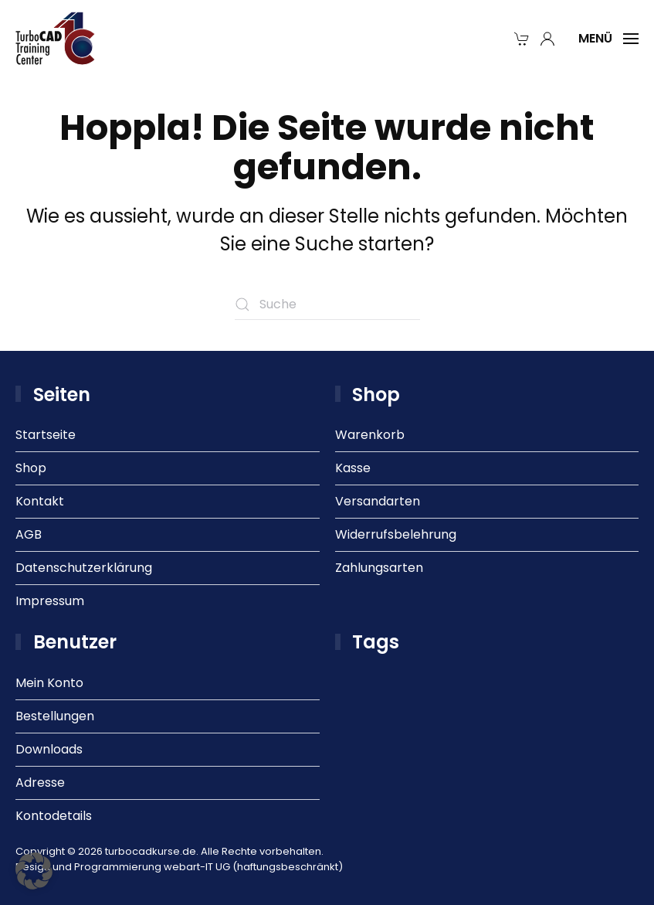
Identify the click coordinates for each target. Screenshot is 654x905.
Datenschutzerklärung (83, 568)
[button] (608, 39)
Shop (30, 468)
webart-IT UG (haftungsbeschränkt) (253, 866)
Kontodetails (53, 816)
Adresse (40, 782)
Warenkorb (370, 435)
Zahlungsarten (379, 568)
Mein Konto (49, 683)
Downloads (49, 749)
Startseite (45, 435)
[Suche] (327, 304)
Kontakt (39, 501)
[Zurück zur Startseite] (55, 39)
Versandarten (377, 501)
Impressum (49, 601)
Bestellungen (54, 716)
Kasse (353, 468)
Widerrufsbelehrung (395, 534)
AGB (28, 534)
